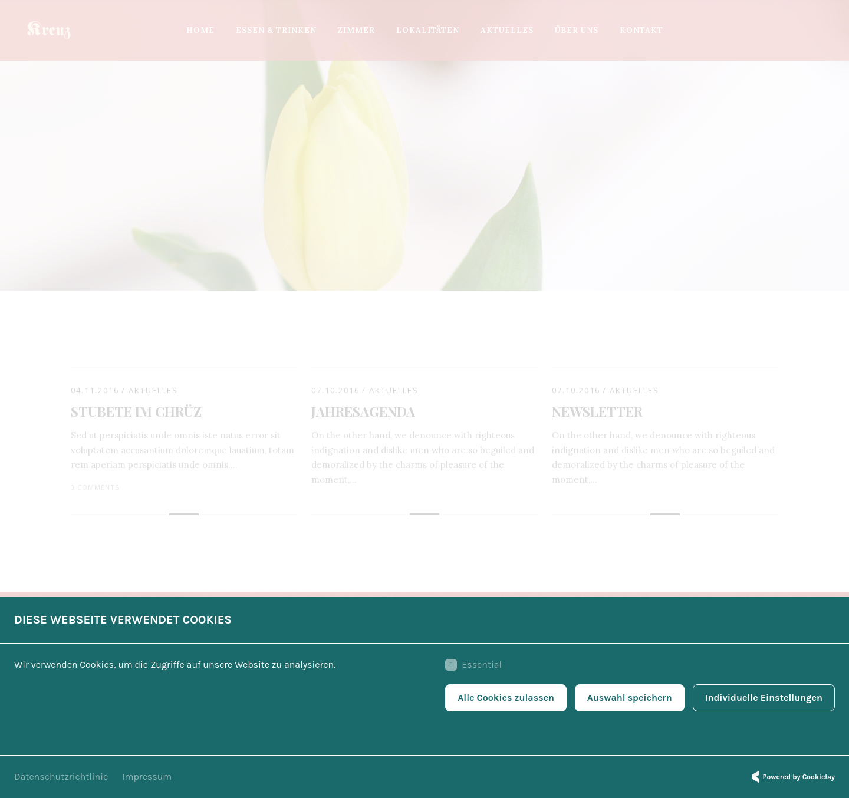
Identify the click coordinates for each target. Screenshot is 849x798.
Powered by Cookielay (792, 777)
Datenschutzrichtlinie (61, 776)
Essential (473, 665)
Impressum (147, 776)
